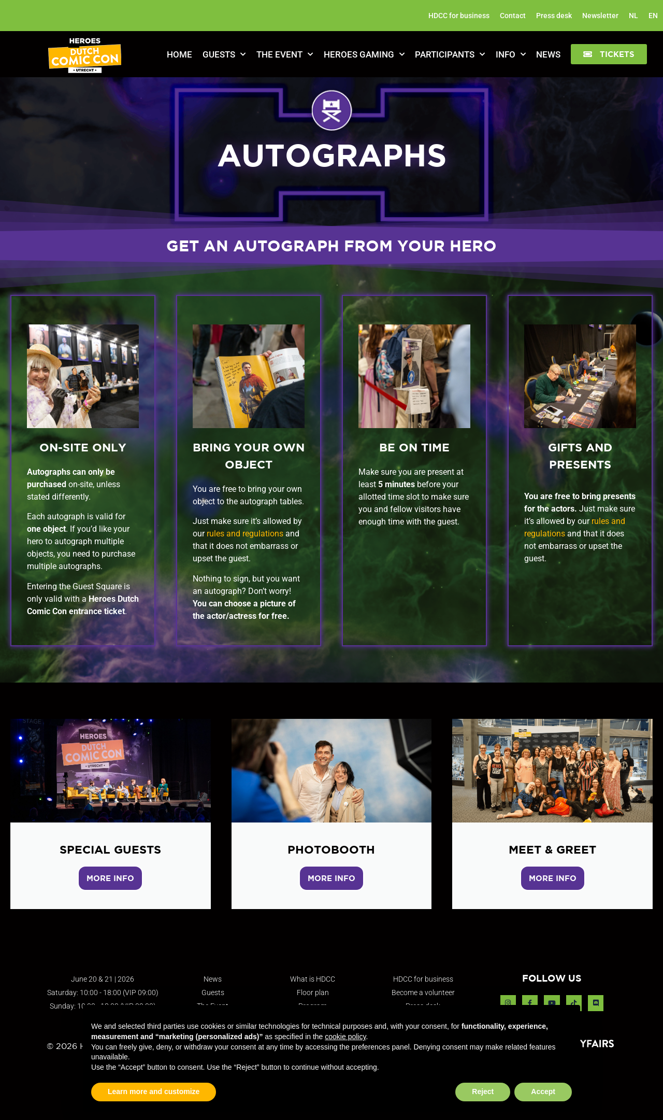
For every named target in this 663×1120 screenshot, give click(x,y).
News (548, 54)
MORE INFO (110, 878)
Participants (450, 54)
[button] (609, 54)
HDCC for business (458, 15)
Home (179, 54)
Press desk (554, 15)
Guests (224, 54)
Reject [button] (483, 1091)
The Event (284, 54)
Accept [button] (543, 1091)
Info (511, 54)
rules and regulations (244, 533)
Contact (513, 15)
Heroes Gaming (364, 54)
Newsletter (600, 15)
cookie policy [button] (345, 1036)
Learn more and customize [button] (153, 1091)
